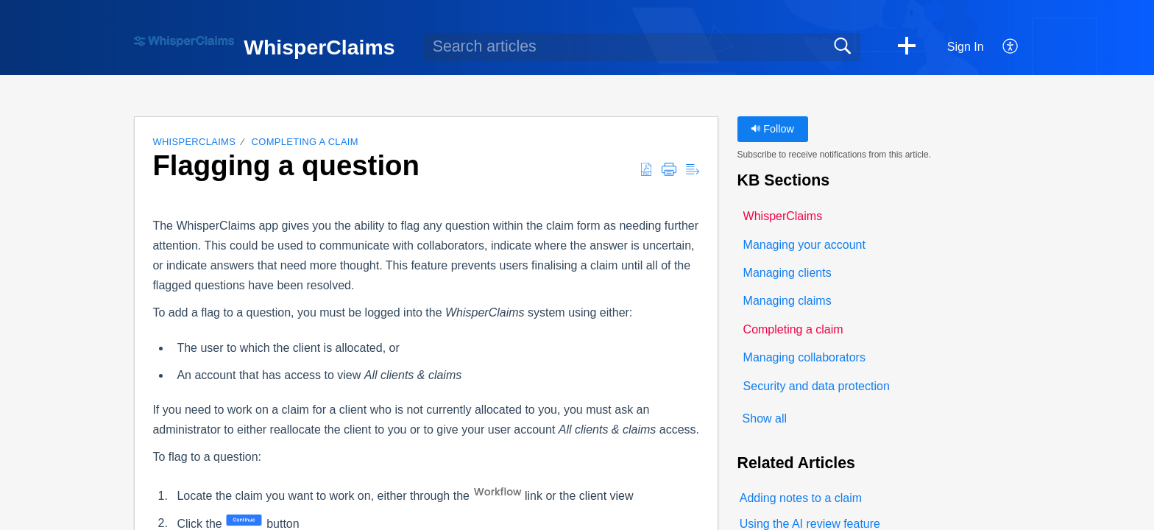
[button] (907, 47)
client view (606, 496)
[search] (641, 47)
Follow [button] (772, 129)
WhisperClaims (194, 141)
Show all (765, 418)
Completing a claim (305, 141)
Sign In (965, 46)
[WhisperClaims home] (184, 41)
